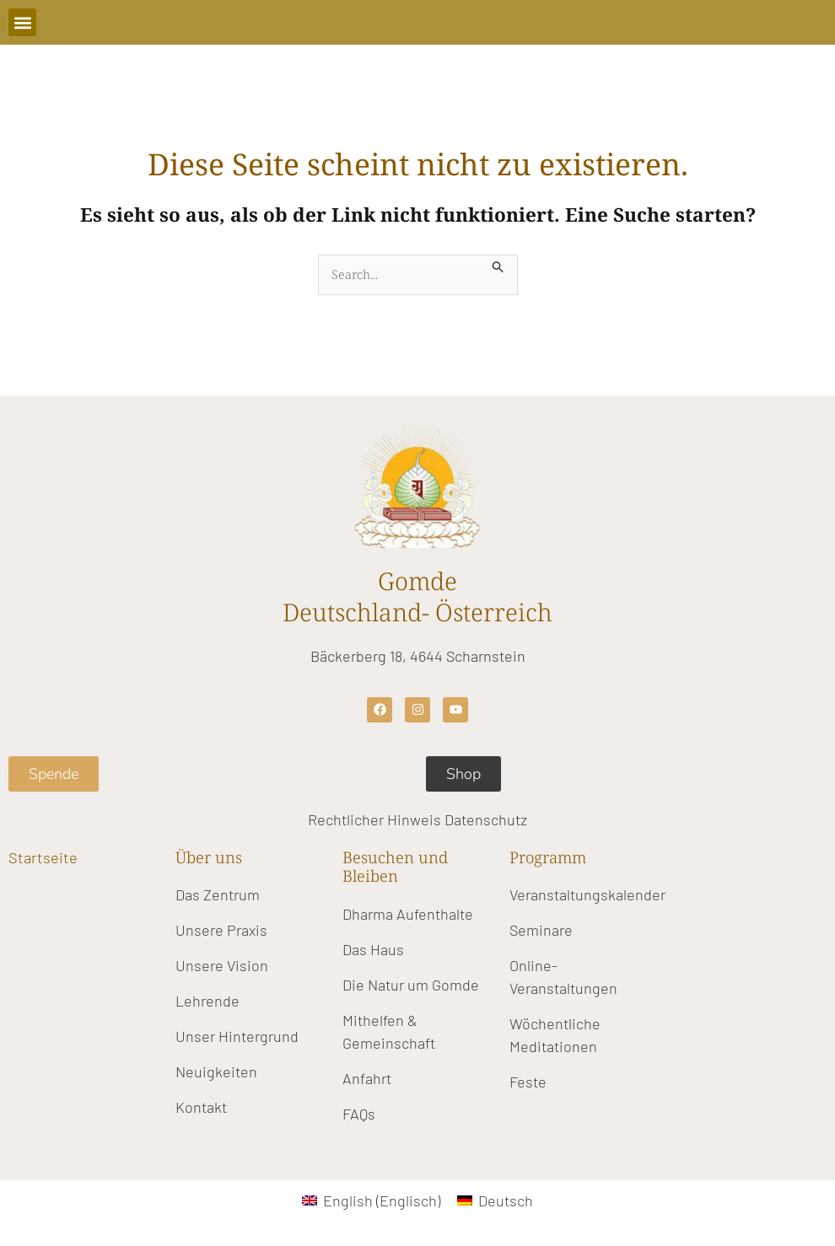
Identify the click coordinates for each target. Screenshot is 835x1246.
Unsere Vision (221, 966)
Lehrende (207, 1001)
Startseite (43, 857)
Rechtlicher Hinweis (374, 819)
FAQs (358, 1113)
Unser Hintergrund (237, 1037)
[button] (22, 22)
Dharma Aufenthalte (407, 914)
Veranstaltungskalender (587, 895)
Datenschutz (485, 819)
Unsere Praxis (221, 930)
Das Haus (373, 949)
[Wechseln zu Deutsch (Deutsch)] (495, 1200)
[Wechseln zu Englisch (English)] (371, 1200)
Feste (528, 1082)
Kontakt (201, 1107)
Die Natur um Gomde (410, 984)
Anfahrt (366, 1078)
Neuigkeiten (216, 1072)
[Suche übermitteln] (499, 264)
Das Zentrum (217, 895)
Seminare (541, 930)
